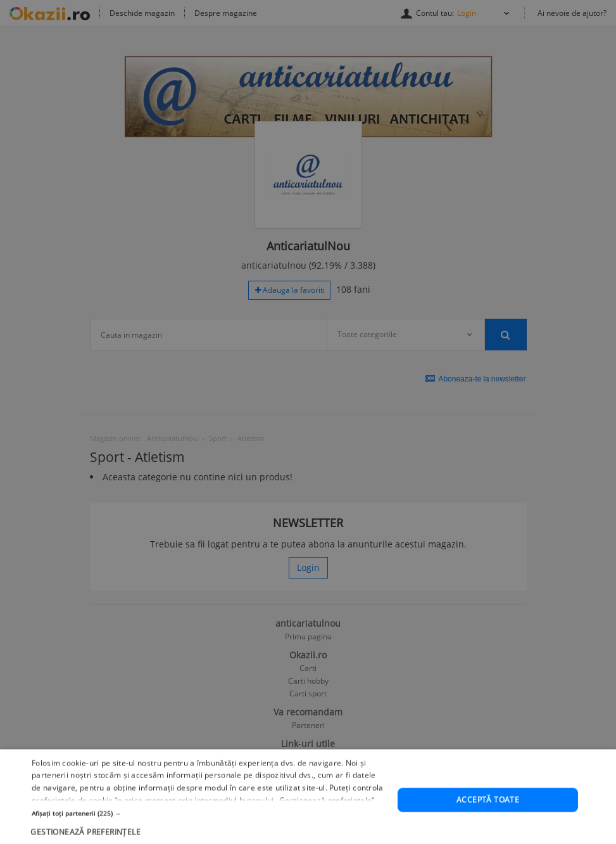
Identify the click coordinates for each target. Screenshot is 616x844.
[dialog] (308, 422)
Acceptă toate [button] (487, 824)
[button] (209, 837)
